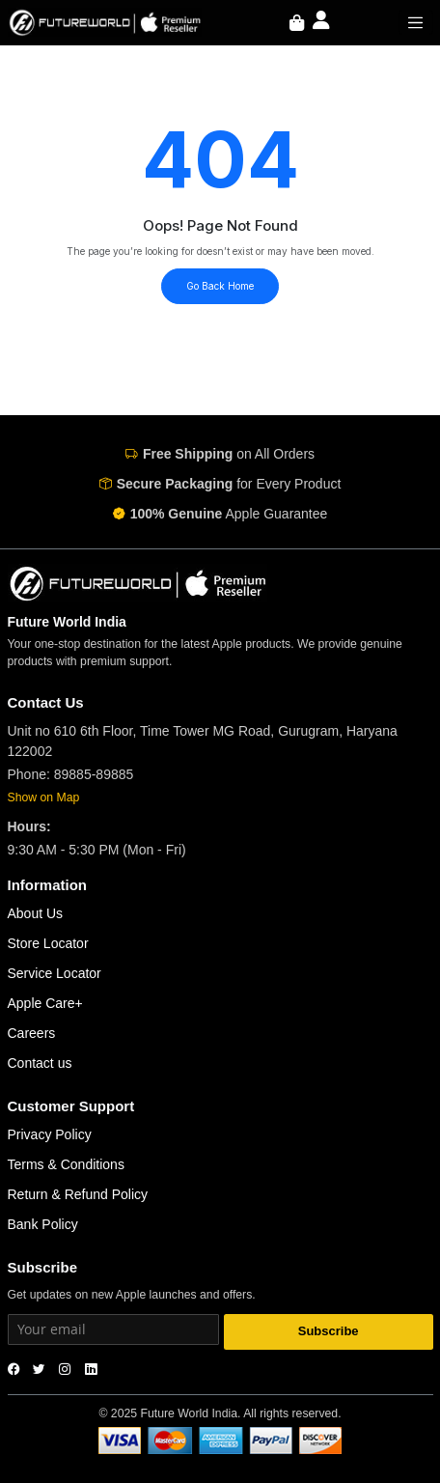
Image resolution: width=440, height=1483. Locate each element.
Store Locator (48, 943)
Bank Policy (43, 1224)
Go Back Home (220, 286)
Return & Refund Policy (78, 1194)
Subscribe (328, 1331)
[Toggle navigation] (416, 22)
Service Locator (54, 973)
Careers (32, 1033)
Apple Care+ (45, 1003)
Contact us (40, 1063)
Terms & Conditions (66, 1164)
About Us (36, 913)
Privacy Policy (50, 1134)
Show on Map (44, 797)
